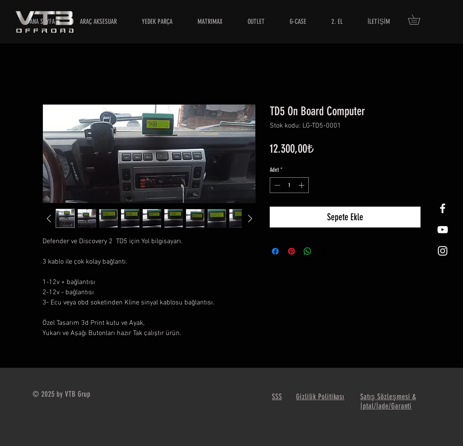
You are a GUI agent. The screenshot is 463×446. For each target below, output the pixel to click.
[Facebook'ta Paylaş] (275, 251)
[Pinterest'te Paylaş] (291, 251)
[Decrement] (276, 185)
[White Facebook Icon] (442, 208)
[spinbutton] (289, 185)
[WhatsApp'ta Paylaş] (307, 251)
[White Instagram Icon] (442, 250)
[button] (419, 19)
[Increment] (302, 185)
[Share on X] (324, 251)
